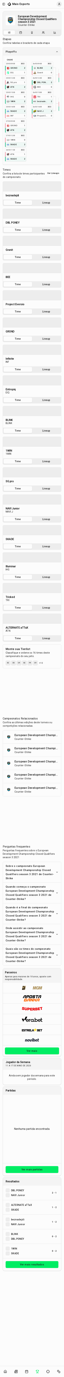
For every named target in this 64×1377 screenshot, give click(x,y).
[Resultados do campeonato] (32, 32)
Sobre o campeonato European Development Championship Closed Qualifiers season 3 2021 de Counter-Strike (32, 872)
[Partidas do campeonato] (20, 32)
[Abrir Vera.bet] (32, 1019)
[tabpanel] (32, 191)
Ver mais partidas (32, 1169)
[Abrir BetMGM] (32, 988)
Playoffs (32, 51)
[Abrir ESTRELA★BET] (32, 1029)
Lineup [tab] (46, 202)
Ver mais (32, 1051)
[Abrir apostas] (58, 1371)
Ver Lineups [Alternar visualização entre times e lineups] (53, 173)
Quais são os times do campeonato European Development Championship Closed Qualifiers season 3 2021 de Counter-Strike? (32, 955)
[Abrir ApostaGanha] (32, 998)
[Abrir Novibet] (32, 1040)
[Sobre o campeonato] (9, 32)
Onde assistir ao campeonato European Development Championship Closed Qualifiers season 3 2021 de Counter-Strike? (32, 934)
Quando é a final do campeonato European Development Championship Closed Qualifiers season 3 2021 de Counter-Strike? (32, 913)
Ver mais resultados (32, 1264)
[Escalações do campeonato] (43, 32)
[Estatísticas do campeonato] (54, 32)
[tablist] (32, 32)
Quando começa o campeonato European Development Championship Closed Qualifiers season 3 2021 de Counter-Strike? (32, 893)
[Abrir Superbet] (32, 1008)
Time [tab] (18, 202)
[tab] (9, 32)
